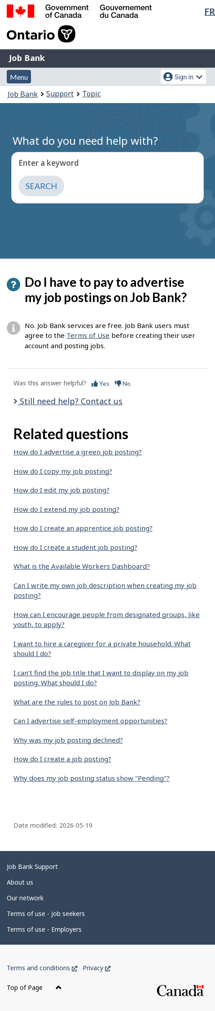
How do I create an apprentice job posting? (83, 527)
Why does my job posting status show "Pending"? (91, 777)
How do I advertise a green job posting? (77, 451)
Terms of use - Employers (44, 929)
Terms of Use (88, 335)
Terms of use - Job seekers (46, 913)
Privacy (96, 967)
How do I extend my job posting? (66, 509)
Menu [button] (19, 77)
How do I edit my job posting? (61, 489)
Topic (91, 94)
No (123, 383)
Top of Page (34, 987)
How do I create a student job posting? (75, 547)
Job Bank (27, 57)
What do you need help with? (85, 140)
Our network (25, 898)
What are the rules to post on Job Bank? (76, 701)
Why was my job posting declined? (68, 739)
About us (20, 882)
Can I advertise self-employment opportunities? (90, 720)
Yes (101, 383)
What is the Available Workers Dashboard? (81, 566)
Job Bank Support (32, 866)
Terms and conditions (42, 967)
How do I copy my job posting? (62, 471)
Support (60, 94)
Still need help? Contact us (70, 401)
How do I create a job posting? (62, 758)
